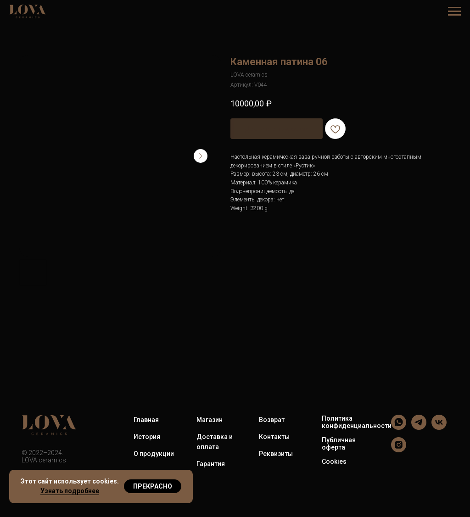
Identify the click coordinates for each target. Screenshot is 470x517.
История (147, 436)
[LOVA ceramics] (398, 427)
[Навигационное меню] (454, 11)
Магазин (209, 419)
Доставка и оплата (214, 441)
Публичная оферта (339, 443)
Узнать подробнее (69, 491)
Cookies (334, 461)
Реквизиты (276, 453)
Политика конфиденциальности (357, 422)
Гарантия (210, 463)
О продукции (154, 453)
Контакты (274, 436)
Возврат (272, 419)
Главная (146, 419)
